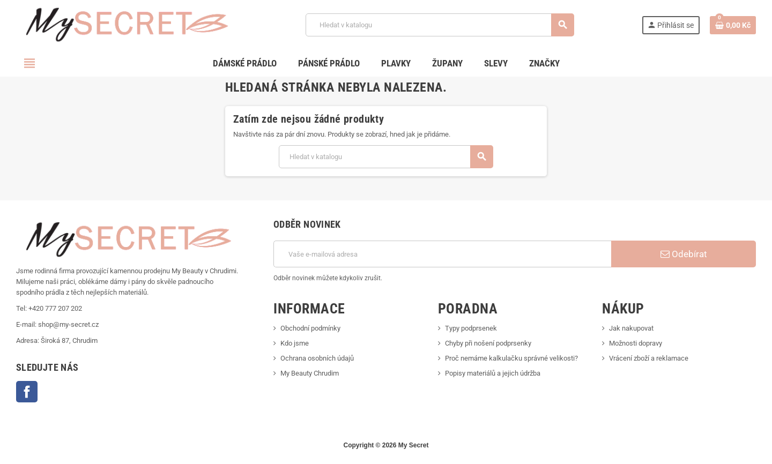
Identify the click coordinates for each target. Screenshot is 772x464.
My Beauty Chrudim (309, 373)
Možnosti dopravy (635, 343)
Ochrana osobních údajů (317, 358)
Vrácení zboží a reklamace (648, 358)
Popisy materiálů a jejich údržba (492, 373)
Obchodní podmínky (310, 328)
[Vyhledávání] (440, 24)
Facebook (27, 391)
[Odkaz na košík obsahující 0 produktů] (733, 25)
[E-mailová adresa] (442, 254)
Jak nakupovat (631, 328)
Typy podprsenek (471, 328)
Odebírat (683, 254)
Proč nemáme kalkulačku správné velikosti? (511, 358)
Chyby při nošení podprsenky (488, 343)
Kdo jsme (294, 343)
